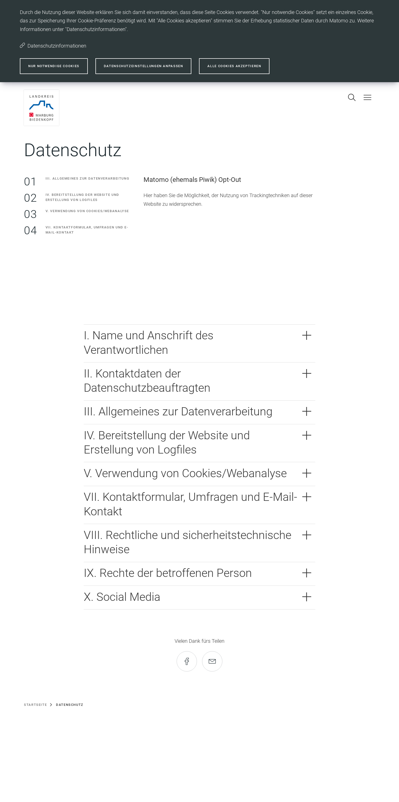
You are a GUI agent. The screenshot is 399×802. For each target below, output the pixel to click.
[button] (199, 343)
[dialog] (199, 41)
